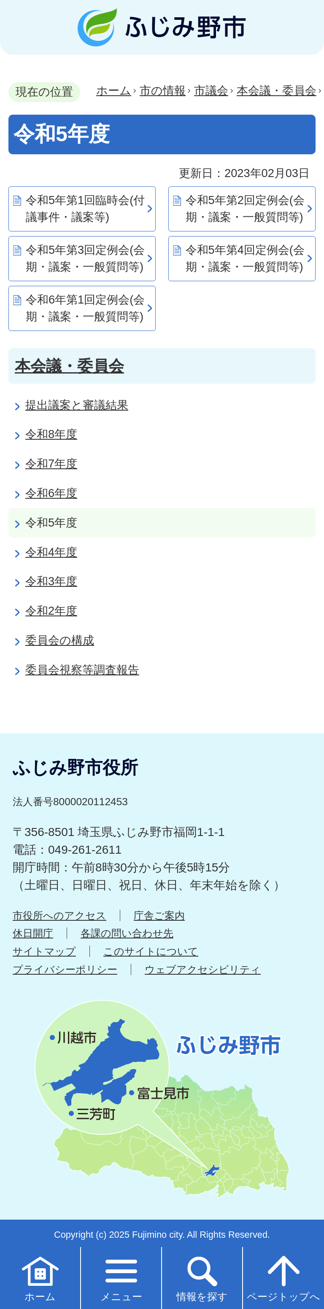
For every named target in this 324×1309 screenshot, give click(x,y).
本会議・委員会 (276, 90)
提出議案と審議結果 (76, 404)
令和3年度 (51, 581)
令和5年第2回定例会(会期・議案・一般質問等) (245, 209)
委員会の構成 (59, 640)
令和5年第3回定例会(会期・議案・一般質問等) (85, 258)
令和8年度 (51, 434)
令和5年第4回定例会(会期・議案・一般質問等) (245, 258)
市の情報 (163, 90)
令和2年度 (51, 610)
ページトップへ (283, 1277)
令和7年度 (51, 463)
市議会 (211, 90)
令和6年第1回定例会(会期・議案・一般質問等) (85, 308)
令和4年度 (51, 552)
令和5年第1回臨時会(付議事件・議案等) (85, 209)
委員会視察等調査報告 (82, 669)
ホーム (113, 90)
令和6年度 (51, 493)
